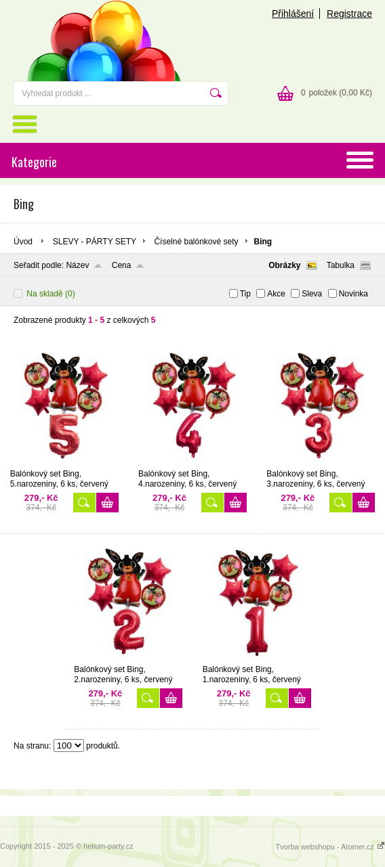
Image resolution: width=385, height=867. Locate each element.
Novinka (353, 293)
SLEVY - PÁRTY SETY (94, 241)
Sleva (312, 293)
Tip (245, 293)
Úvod (23, 241)
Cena (121, 265)
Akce (276, 293)
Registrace (349, 13)
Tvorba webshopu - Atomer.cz (330, 847)
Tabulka (340, 265)
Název (77, 265)
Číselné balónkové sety (196, 241)
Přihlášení (293, 13)
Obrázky (284, 265)
